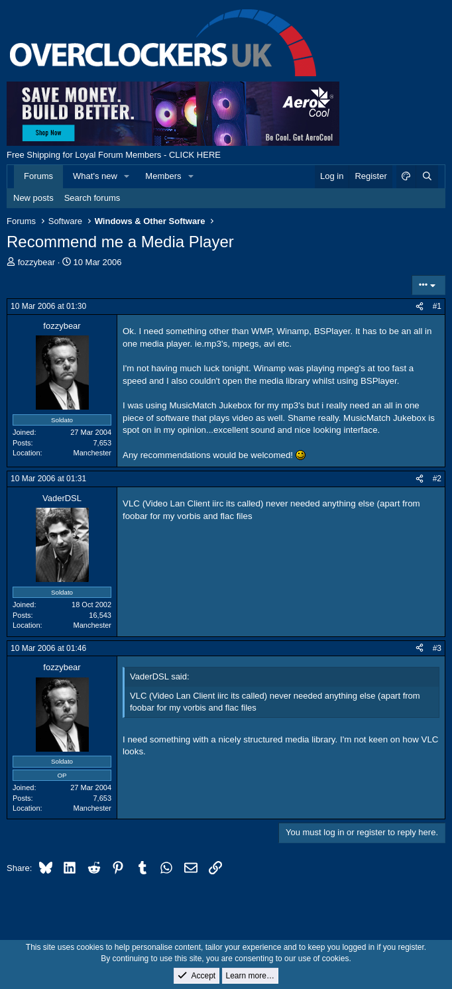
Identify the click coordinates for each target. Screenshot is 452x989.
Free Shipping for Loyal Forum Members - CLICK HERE (114, 155)
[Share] (419, 306)
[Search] (427, 176)
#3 (437, 648)
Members (163, 176)
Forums (38, 176)
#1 (437, 306)
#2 (437, 478)
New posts (33, 198)
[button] (127, 176)
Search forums (92, 198)
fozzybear (36, 262)
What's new (95, 176)
